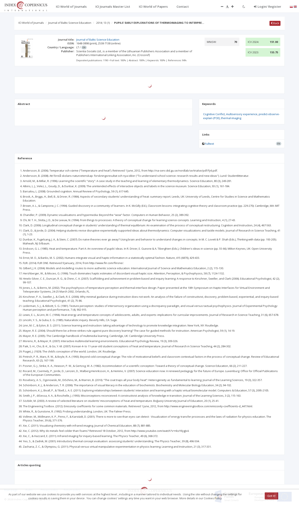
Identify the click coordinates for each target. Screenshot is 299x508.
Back (275, 23)
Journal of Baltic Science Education (69, 23)
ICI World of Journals (31, 23)
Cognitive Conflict (214, 114)
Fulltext (209, 144)
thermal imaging (231, 118)
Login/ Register (267, 6)
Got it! (271, 496)
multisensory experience (241, 114)
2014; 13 (103, 23)
